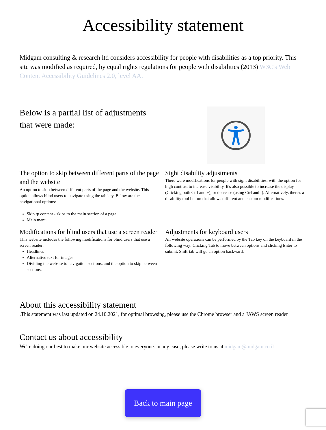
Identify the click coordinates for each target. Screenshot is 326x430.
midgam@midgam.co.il (249, 346)
